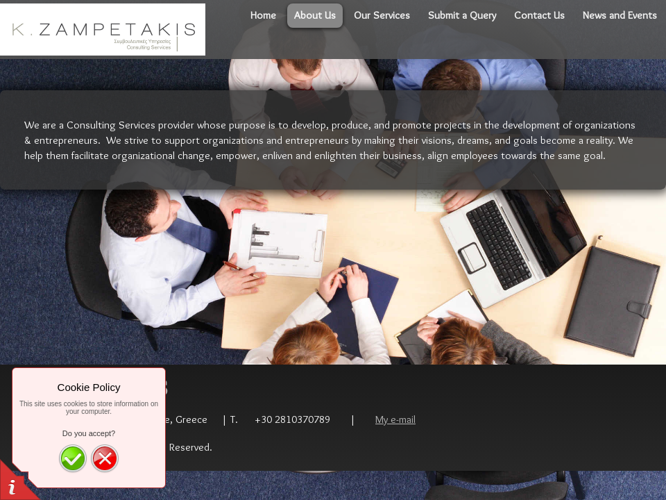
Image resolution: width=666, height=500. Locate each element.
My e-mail (395, 419)
